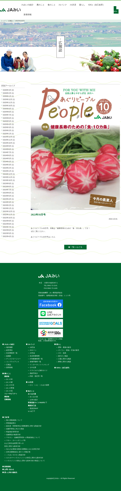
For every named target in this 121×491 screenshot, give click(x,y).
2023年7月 (7, 190)
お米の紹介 (34, 400)
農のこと (41, 5)
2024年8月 (7, 149)
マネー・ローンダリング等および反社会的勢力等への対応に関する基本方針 (14, 443)
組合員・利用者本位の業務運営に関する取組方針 (24, 426)
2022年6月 (7, 230)
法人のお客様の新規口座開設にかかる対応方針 (23, 449)
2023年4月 (7, 199)
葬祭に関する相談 (64, 362)
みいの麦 (9, 382)
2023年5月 (7, 196)
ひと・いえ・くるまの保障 (39, 385)
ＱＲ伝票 (33, 367)
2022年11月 (7, 214)
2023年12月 (7, 174)
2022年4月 (7, 236)
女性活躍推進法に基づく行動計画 (18, 452)
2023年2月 (7, 205)
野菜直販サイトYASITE (36, 402)
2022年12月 (7, 211)
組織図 (8, 356)
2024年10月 (7, 143)
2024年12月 (7, 137)
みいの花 (9, 391)
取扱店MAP (34, 408)
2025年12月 (7, 99)
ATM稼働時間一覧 (36, 359)
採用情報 (9, 367)
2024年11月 (7, 140)
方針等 (6, 417)
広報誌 (8, 365)
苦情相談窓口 (11, 423)
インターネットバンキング (39, 365)
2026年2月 (7, 93)
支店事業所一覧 (11, 353)
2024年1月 (7, 171)
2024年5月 (7, 158)
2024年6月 (7, 155)
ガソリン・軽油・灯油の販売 (68, 350)
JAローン (33, 350)
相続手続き (34, 373)
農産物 (6, 376)
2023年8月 (7, 187)
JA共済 (73, 5)
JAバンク (63, 5)
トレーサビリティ (10, 394)
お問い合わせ (9, 469)
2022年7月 (7, 227)
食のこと (52, 5)
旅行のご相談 (63, 356)
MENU (115, 11)
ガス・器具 (62, 353)
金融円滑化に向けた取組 (15, 429)
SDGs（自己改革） (96, 5)
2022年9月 (7, 221)
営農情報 (7, 399)
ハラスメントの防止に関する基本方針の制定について (25, 461)
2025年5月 (7, 121)
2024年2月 (7, 168)
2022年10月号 (38, 214)
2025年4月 (7, 124)
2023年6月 (7, 193)
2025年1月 (7, 134)
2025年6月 (7, 118)
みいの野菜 (10, 388)
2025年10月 (7, 106)
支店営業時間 (34, 356)
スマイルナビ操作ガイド (39, 370)
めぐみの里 (32, 394)
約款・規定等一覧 (36, 376)
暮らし (82, 5)
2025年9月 (7, 109)
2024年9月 (7, 146)
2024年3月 (7, 165)
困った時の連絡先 (10, 472)
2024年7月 (7, 152)
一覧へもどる (76, 247)
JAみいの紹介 (27, 5)
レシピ (30, 411)
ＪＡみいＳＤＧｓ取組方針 (15, 455)
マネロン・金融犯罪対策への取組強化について (23, 437)
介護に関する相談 (64, 359)
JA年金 (32, 353)
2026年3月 (7, 90)
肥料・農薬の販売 (64, 347)
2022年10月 (7, 218)
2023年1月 (7, 208)
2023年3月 (7, 202)
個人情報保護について (14, 420)
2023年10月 (7, 180)
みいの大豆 (10, 385)
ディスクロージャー (13, 359)
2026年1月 (7, 96)
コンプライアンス (12, 362)
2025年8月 (7, 112)
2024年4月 (7, 162)
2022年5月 (7, 233)
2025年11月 (7, 102)
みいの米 (9, 379)
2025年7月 (7, 115)
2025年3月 (7, 127)
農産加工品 (32, 405)
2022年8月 (7, 224)
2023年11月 (7, 177)
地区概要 (9, 347)
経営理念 (9, 350)
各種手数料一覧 (35, 362)
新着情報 (28, 14)
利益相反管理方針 (12, 432)
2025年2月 (7, 130)
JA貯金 (32, 347)
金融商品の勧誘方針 (13, 434)
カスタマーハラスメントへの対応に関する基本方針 (24, 458)
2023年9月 (7, 183)
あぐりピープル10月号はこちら (43, 237)
